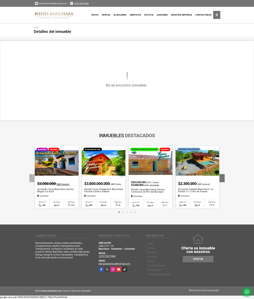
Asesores (162, 15)
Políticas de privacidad (159, 274)
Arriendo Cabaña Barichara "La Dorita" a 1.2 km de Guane (195, 190)
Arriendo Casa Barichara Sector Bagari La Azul (55, 190)
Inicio (95, 15)
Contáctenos (203, 15)
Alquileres (120, 15)
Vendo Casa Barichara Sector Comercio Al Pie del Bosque (148, 190)
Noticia (149, 15)
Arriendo (152, 252)
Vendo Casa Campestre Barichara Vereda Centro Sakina (103, 190)
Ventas (106, 15)
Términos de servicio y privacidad (204, 290)
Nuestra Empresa (181, 15)
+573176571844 (81, 3)
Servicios (135, 15)
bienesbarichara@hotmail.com (114, 263)
